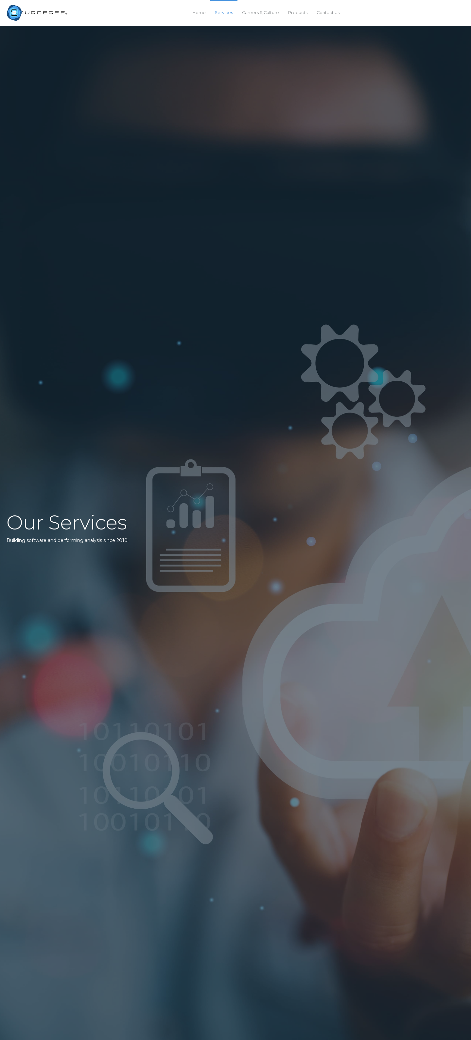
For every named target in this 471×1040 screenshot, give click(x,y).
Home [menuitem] (199, 12)
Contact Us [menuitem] (328, 12)
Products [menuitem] (297, 12)
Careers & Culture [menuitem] (260, 12)
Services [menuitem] (224, 12)
